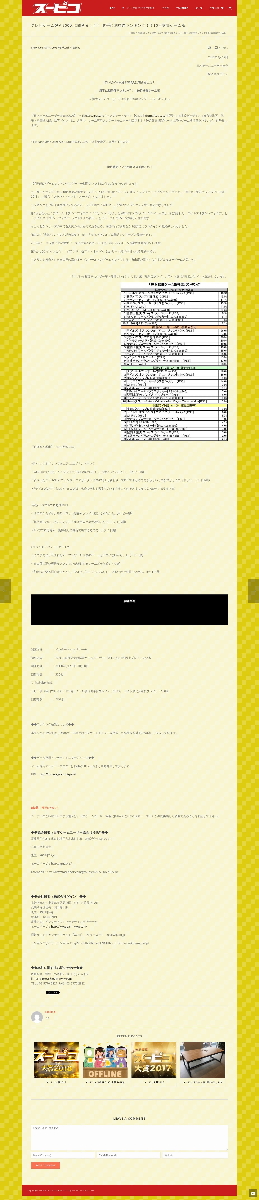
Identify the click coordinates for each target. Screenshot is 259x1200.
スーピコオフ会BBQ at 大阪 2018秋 (105, 1082)
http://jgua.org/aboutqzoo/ (57, 774)
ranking (38, 47)
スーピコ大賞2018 (56, 1082)
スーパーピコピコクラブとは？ (138, 8)
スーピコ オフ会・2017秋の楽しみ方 (202, 1082)
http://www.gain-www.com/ (69, 926)
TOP (112, 8)
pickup (142, 33)
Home (132, 33)
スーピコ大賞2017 (154, 1082)
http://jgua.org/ (95, 116)
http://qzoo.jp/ (155, 116)
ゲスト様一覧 (217, 8)
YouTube (182, 8)
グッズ (198, 8)
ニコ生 (165, 8)
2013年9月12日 (60, 47)
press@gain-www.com (57, 979)
